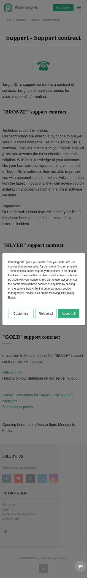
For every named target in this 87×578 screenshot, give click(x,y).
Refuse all (46, 313)
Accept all (69, 313)
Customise (20, 313)
